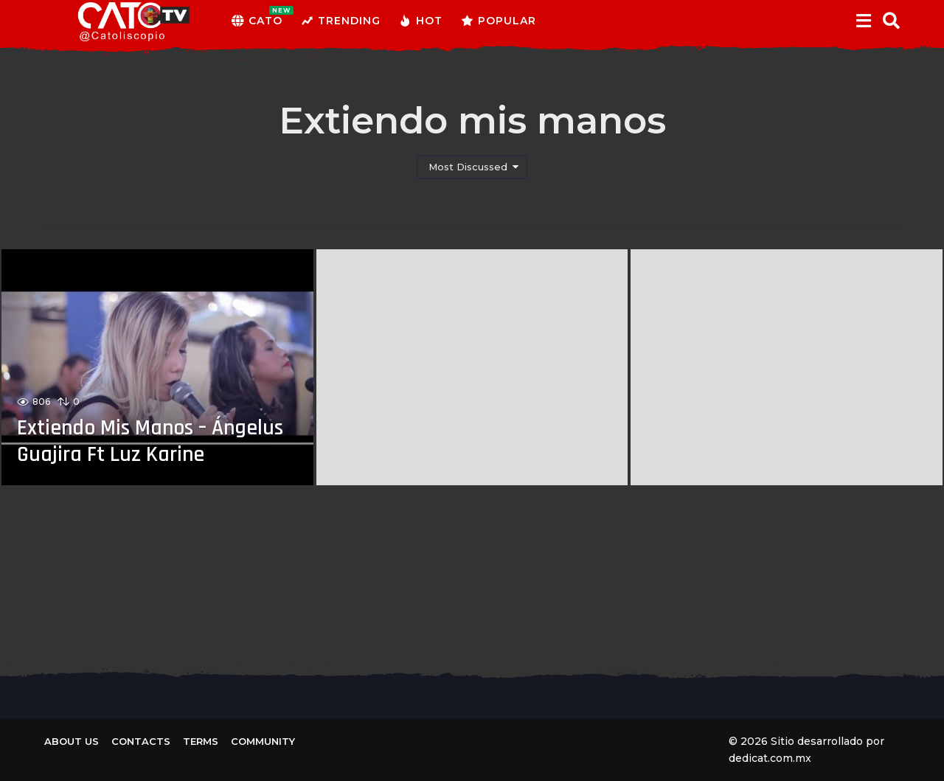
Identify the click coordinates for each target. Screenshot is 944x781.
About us (71, 741)
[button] (863, 20)
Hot (420, 20)
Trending (341, 20)
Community (263, 741)
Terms (200, 741)
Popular (498, 20)
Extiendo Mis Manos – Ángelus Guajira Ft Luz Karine (153, 441)
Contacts (140, 741)
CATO (257, 20)
